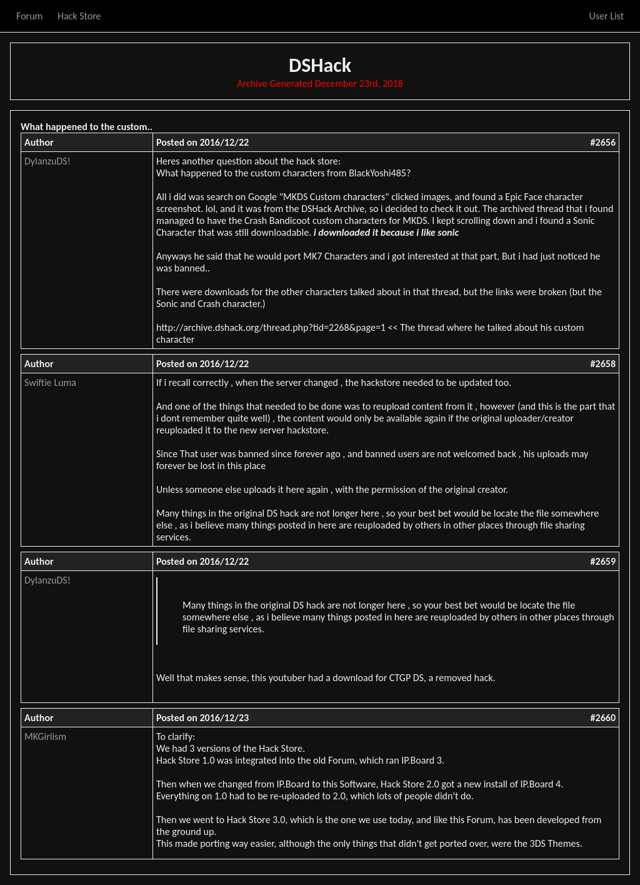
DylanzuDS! (47, 161)
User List (606, 16)
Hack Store (79, 16)
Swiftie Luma (50, 382)
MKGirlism (45, 736)
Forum (29, 16)
